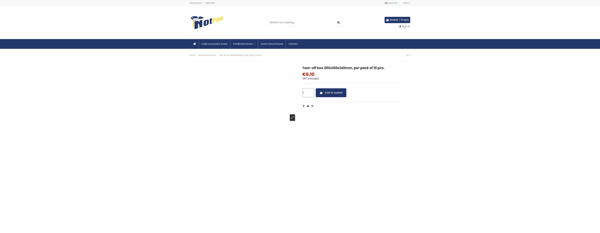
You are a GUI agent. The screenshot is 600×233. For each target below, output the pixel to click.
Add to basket (331, 92)
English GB (392, 3)
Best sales (210, 3)
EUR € (406, 3)
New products (196, 3)
